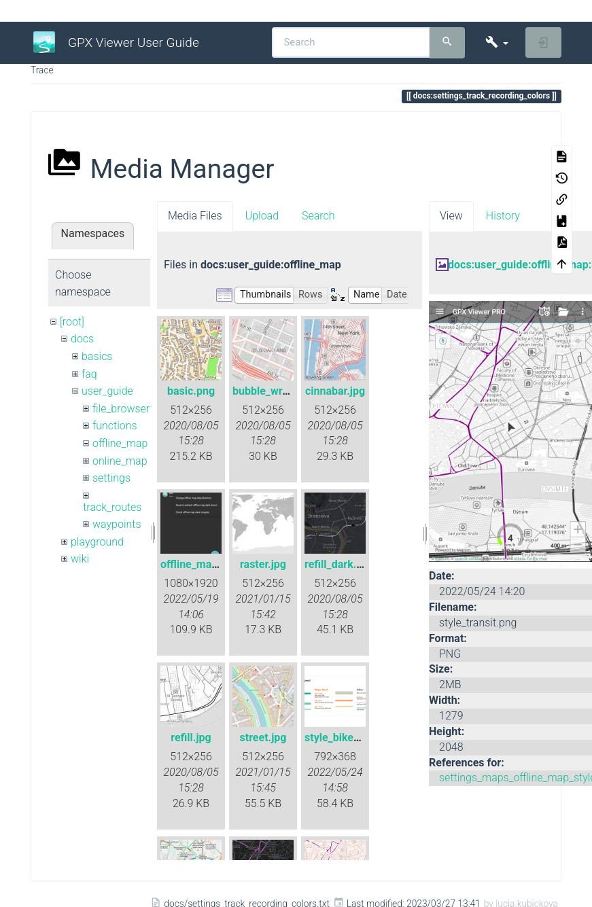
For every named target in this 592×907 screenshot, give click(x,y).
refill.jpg (191, 737)
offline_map (119, 443)
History (503, 215)
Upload (262, 215)
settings (111, 478)
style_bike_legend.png (358, 737)
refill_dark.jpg (338, 564)
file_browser (121, 408)
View (451, 215)
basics (97, 356)
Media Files (195, 215)
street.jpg (263, 737)
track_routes (112, 507)
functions (114, 425)
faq (89, 374)
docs (82, 338)
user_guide (107, 391)
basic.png (191, 391)
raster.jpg (263, 564)
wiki (80, 558)
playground (97, 541)
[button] (496, 42)
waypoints (116, 524)
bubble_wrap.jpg (272, 391)
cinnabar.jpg (335, 391)
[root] (72, 321)
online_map (119, 461)
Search (318, 215)
